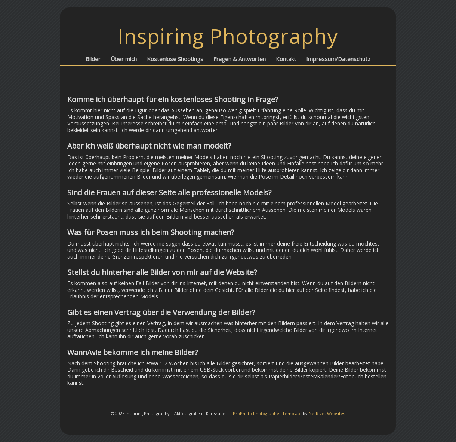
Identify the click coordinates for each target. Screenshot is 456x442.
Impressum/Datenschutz (338, 59)
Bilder (93, 59)
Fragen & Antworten (239, 59)
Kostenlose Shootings (175, 59)
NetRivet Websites (327, 413)
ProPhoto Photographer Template (267, 413)
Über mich (124, 59)
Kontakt (286, 59)
